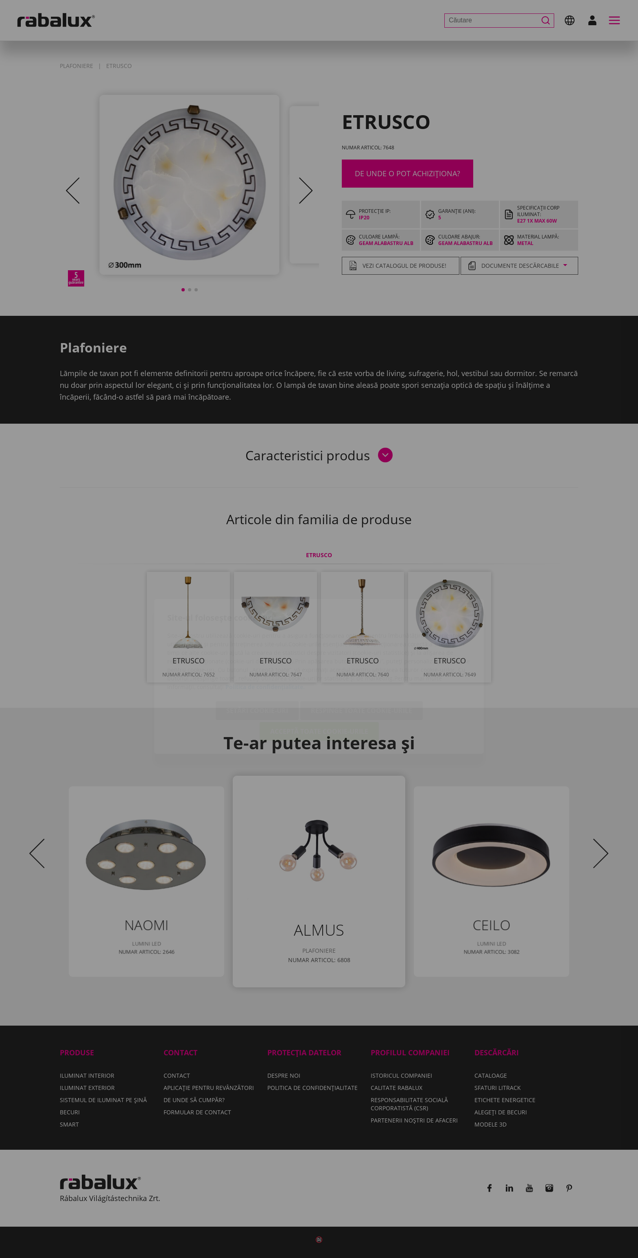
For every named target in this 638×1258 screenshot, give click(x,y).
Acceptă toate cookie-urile (319, 684)
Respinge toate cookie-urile (361, 663)
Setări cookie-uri (257, 663)
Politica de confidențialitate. (265, 639)
